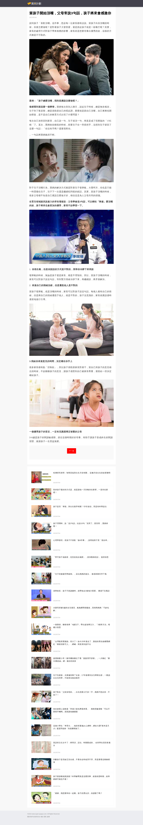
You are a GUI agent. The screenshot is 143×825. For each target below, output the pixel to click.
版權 (48, 816)
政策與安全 (36, 816)
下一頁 (71, 451)
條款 (42, 816)
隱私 (45, 816)
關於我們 (30, 816)
